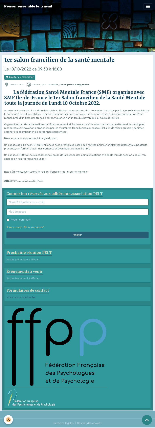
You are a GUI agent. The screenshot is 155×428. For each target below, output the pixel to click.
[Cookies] (8, 419)
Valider (77, 235)
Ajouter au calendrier (20, 77)
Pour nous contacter (21, 297)
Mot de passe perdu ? (34, 227)
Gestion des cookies (89, 423)
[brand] (28, 6)
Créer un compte (14, 227)
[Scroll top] (147, 420)
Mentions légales (63, 423)
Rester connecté (21, 219)
